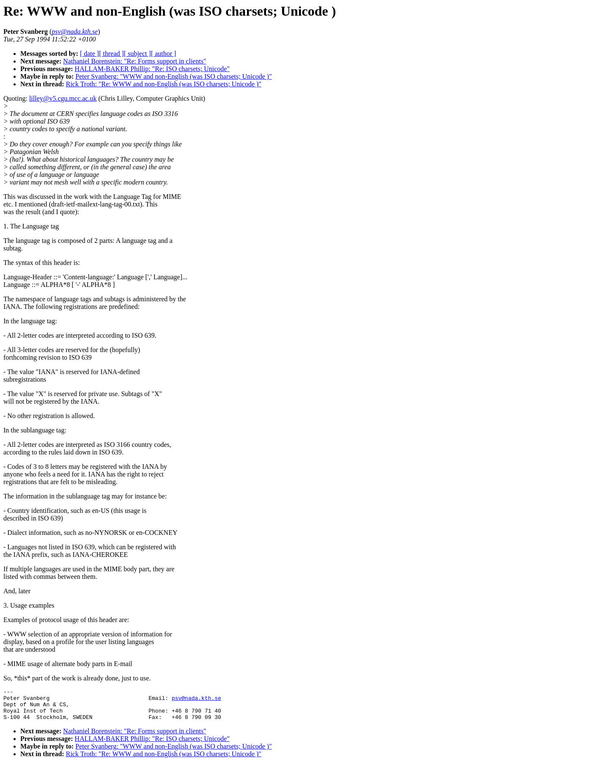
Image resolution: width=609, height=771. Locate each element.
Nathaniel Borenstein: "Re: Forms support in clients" (134, 61)
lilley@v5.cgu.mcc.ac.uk (63, 98)
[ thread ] (111, 53)
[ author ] (163, 53)
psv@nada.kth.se (196, 700)
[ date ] (89, 53)
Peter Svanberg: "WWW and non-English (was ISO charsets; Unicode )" (173, 76)
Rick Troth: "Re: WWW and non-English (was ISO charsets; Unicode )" (163, 84)
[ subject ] (137, 53)
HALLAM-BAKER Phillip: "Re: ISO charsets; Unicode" (152, 68)
